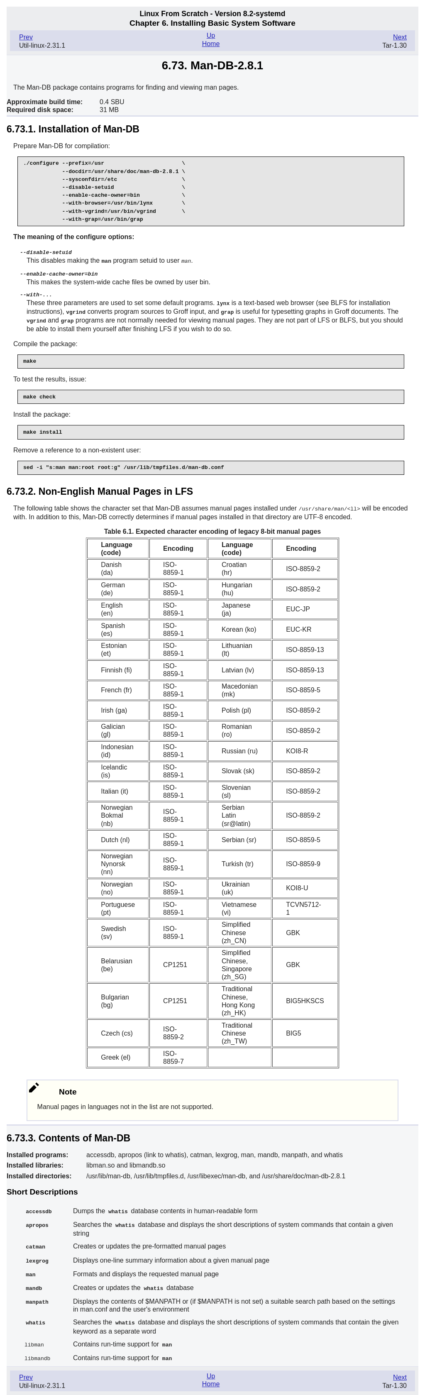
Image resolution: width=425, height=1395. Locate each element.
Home (211, 43)
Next (400, 37)
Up (211, 35)
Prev (26, 37)
